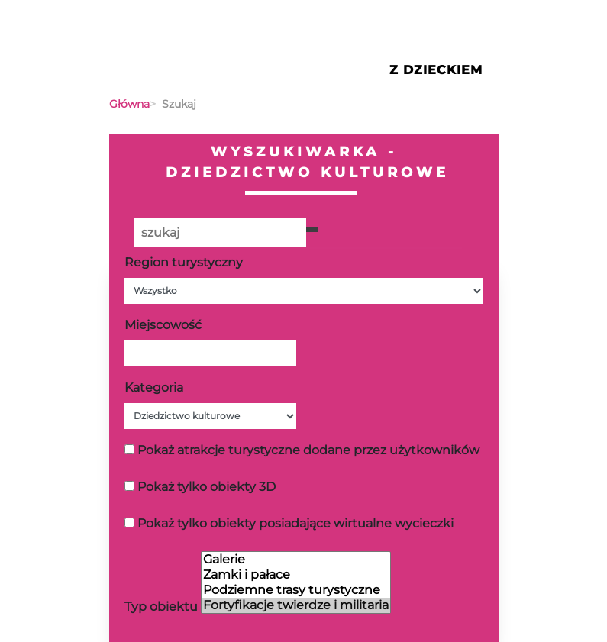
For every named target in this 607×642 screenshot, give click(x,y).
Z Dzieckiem (436, 70)
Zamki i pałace (296, 574)
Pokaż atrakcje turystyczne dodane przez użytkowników (308, 450)
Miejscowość (163, 325)
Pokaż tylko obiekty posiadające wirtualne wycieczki (295, 523)
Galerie (296, 559)
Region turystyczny (183, 262)
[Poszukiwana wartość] (220, 232)
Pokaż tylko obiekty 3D (206, 486)
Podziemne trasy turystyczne (296, 590)
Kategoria (153, 387)
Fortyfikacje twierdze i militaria (296, 605)
